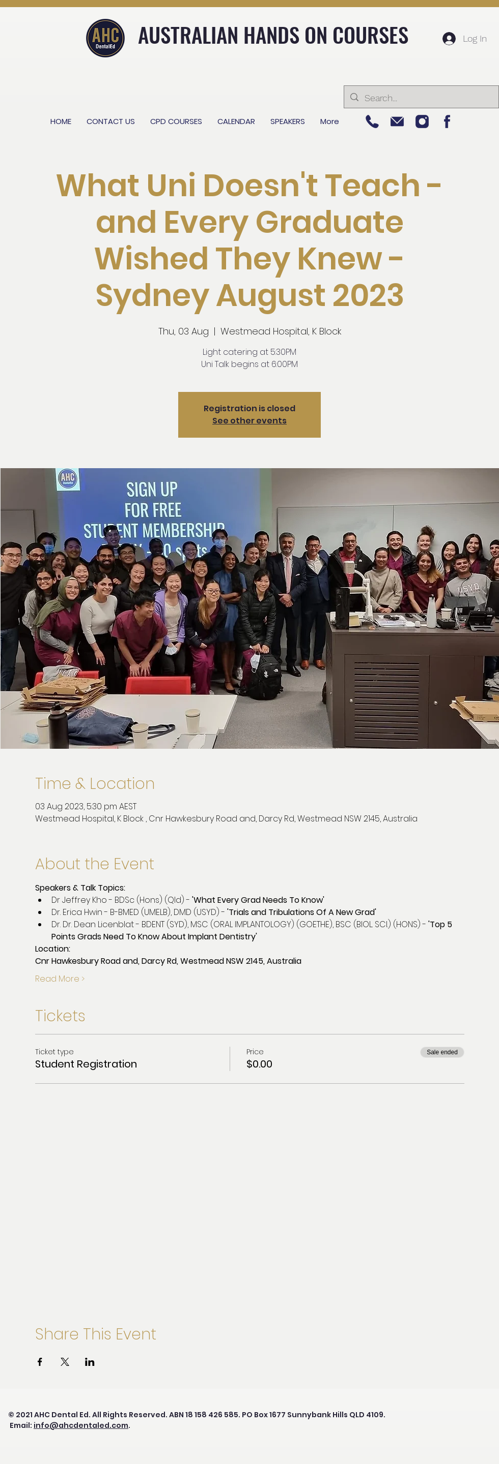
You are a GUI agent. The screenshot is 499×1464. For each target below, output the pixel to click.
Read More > (60, 979)
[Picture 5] (372, 121)
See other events (249, 420)
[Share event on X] (65, 1362)
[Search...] (421, 98)
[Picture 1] (447, 121)
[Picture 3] (397, 121)
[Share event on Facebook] (40, 1362)
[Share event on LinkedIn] (90, 1362)
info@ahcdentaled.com (81, 1425)
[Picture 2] (422, 121)
